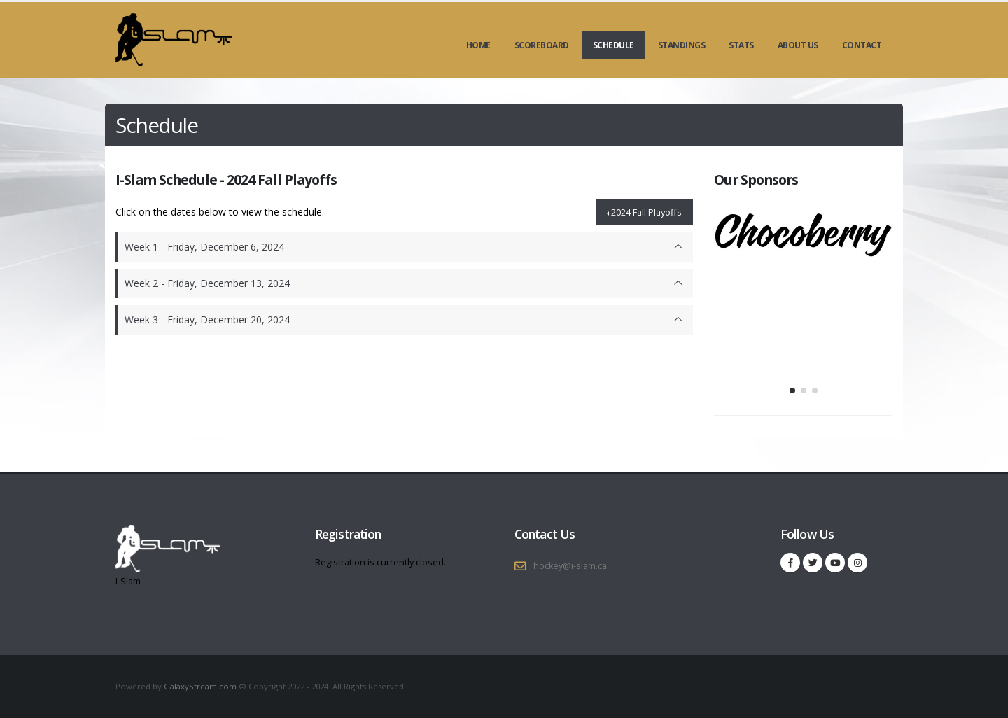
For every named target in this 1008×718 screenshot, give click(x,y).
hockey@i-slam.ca (570, 566)
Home (478, 45)
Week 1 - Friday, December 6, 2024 (204, 246)
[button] (792, 390)
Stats (741, 45)
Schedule (613, 45)
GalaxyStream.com (201, 686)
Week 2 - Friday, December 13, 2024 (207, 283)
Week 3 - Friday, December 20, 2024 (207, 319)
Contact (862, 45)
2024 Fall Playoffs (646, 212)
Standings (682, 45)
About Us (798, 45)
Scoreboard (541, 45)
